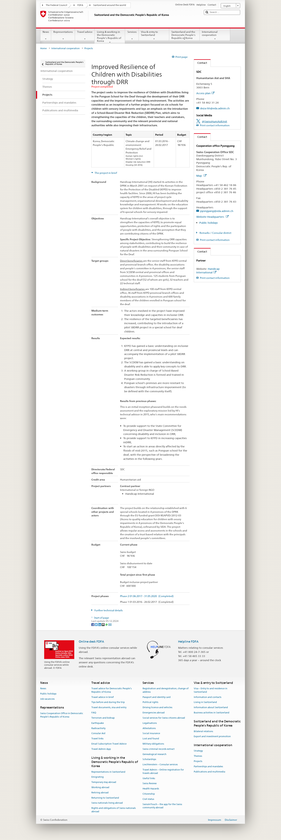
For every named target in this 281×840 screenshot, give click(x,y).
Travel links (97, 738)
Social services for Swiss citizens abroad (164, 717)
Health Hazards (151, 788)
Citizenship (149, 793)
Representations (63, 35)
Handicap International (208, 270)
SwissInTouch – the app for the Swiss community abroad (162, 806)
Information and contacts (207, 697)
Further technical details (108, 610)
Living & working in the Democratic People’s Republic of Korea (110, 36)
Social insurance (151, 733)
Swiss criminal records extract (158, 749)
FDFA (80, 5)
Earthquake (97, 723)
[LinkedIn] (100, 624)
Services (131, 35)
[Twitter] (96, 624)
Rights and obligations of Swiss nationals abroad (113, 810)
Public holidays (208, 222)
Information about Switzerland (211, 707)
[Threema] (103, 624)
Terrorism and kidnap (103, 717)
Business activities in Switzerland (211, 712)
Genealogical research (154, 754)
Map (201, 175)
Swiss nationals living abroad (107, 803)
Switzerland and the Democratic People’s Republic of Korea (184, 35)
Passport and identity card (157, 697)
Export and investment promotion (212, 736)
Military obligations (153, 743)
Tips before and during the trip (108, 702)
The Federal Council (56, 5)
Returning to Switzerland (105, 797)
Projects (198, 761)
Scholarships (149, 759)
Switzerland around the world (109, 5)
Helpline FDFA (188, 641)
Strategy (198, 751)
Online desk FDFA (91, 641)
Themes (198, 756)
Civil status (148, 799)
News (46, 35)
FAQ (93, 712)
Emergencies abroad (154, 712)
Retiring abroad (100, 792)
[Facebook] (93, 624)
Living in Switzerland (205, 702)
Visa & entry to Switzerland (154, 35)
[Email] (110, 624)
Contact (200, 62)
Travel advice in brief (102, 697)
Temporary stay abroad (103, 782)
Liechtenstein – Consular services (160, 764)
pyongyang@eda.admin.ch (216, 211)
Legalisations (150, 723)
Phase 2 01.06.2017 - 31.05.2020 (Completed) (147, 596)
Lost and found (151, 738)
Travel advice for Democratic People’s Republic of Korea (111, 690)
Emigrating (97, 777)
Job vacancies (47, 699)
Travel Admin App (101, 749)
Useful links (149, 778)
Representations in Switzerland (108, 771)
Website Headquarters (212, 216)
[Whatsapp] (107, 624)
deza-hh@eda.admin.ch (215, 108)
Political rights (150, 702)
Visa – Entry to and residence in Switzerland (210, 690)
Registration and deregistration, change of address (166, 690)
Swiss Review (150, 783)
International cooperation (215, 35)
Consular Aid (98, 733)
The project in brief (105, 172)
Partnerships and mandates (208, 766)
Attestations (149, 728)
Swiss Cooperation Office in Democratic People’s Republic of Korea (61, 715)
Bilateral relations (203, 731)
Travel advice (84, 35)
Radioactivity (98, 728)
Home (43, 48)
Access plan (205, 93)
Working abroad (100, 787)
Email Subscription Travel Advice (109, 743)
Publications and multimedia (209, 771)
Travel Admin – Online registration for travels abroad (163, 771)
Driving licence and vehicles (157, 707)
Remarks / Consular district (215, 232)
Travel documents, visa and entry (108, 707)
